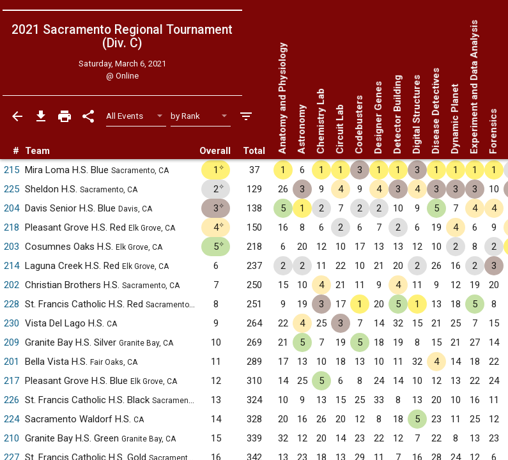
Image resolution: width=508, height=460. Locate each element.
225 (11, 189)
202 (11, 285)
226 (11, 400)
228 (11, 304)
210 (11, 438)
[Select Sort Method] (201, 115)
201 (11, 361)
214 (11, 266)
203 (11, 246)
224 (11, 419)
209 (11, 342)
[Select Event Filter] (136, 115)
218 (11, 227)
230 (11, 323)
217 (11, 381)
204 (11, 208)
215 (11, 170)
